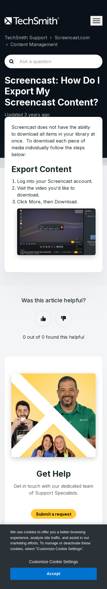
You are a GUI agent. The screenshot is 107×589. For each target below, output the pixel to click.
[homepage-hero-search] (53, 61)
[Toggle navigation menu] (96, 21)
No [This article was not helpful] (63, 318)
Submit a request (53, 514)
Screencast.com (72, 37)
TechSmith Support (26, 37)
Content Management (34, 44)
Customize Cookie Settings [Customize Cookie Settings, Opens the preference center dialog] (53, 561)
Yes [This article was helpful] (43, 318)
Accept (53, 573)
